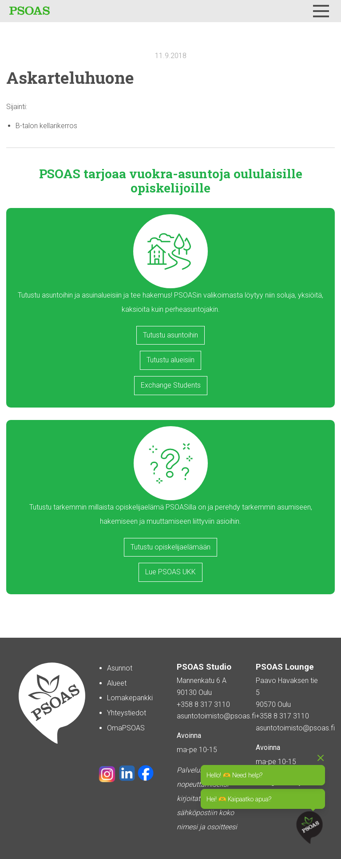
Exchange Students (171, 385)
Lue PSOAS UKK (170, 572)
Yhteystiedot (126, 713)
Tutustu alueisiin (170, 360)
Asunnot (119, 668)
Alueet (117, 683)
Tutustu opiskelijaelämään (170, 547)
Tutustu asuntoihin (170, 335)
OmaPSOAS (126, 728)
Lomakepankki (130, 698)
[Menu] (321, 11)
